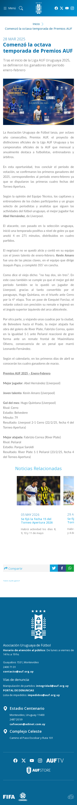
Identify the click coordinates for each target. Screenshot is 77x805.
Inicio (36, 24)
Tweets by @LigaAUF (11, 580)
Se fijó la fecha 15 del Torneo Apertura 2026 (37, 520)
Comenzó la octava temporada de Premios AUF (38, 28)
